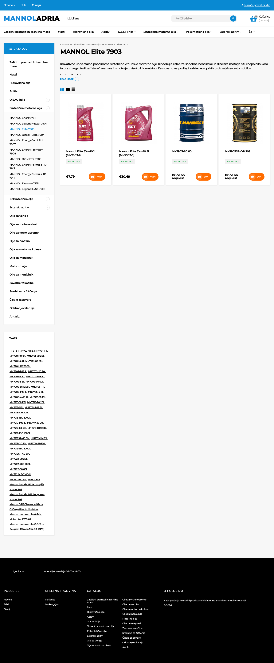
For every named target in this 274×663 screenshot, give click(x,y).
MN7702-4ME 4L (35, 376)
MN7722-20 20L (18, 458)
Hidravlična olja (95, 612)
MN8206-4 (34, 479)
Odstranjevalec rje (132, 642)
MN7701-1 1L (41, 350)
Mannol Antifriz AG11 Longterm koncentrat (27, 497)
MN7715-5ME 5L (34, 407)
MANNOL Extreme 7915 (24, 183)
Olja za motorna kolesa (135, 609)
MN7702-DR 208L (20, 386)
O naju (36, 5)
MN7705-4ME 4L (19, 397)
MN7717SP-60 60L (20, 438)
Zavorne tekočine (132, 628)
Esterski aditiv (95, 635)
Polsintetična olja (97, 631)
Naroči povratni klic (257, 5)
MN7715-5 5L (17, 407)
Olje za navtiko (130, 604)
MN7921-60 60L (18, 479)
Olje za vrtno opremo (134, 599)
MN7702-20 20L (37, 371)
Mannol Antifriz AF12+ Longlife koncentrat (27, 487)
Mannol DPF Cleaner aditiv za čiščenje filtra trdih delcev (26, 507)
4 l (13, 350)
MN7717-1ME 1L (18, 422)
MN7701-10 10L (18, 355)
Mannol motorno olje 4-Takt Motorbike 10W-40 (26, 517)
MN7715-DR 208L (19, 412)
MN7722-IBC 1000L (20, 474)
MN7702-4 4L (17, 376)
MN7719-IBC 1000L (20, 448)
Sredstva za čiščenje (133, 633)
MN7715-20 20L (36, 402)
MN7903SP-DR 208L (238, 151)
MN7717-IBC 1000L (20, 433)
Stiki (23, 5)
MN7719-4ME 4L (37, 443)
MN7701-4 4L (17, 361)
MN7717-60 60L (18, 428)
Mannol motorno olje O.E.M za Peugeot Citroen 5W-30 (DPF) (27, 526)
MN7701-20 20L (35, 355)
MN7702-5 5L (17, 381)
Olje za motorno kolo (99, 645)
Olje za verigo (94, 640)
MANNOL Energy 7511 (23, 117)
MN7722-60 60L (18, 469)
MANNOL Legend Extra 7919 (27, 188)
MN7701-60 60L (34, 361)
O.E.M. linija (93, 621)
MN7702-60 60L (34, 381)
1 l (10, 350)
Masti (90, 607)
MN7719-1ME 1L (39, 438)
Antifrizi (126, 647)
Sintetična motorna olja (100, 626)
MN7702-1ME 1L (18, 371)
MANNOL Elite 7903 (22, 129)
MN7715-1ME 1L (18, 402)
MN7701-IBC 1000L (20, 366)
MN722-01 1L (26, 350)
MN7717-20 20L (35, 422)
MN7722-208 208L (20, 464)
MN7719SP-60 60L (20, 453)
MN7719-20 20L (18, 443)
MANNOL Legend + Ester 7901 (28, 123)
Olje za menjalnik (132, 613)
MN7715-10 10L (37, 397)
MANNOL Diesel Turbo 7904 (27, 134)
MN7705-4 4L (35, 392)
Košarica (50, 599)
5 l (17, 350)
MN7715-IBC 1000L (20, 417)
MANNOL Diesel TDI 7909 (25, 159)
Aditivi (90, 616)
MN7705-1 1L (38, 386)
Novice (8, 5)
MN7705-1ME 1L (18, 392)
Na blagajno (52, 604)
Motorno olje (129, 618)
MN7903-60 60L (182, 151)
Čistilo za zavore (131, 637)
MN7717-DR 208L (37, 428)
